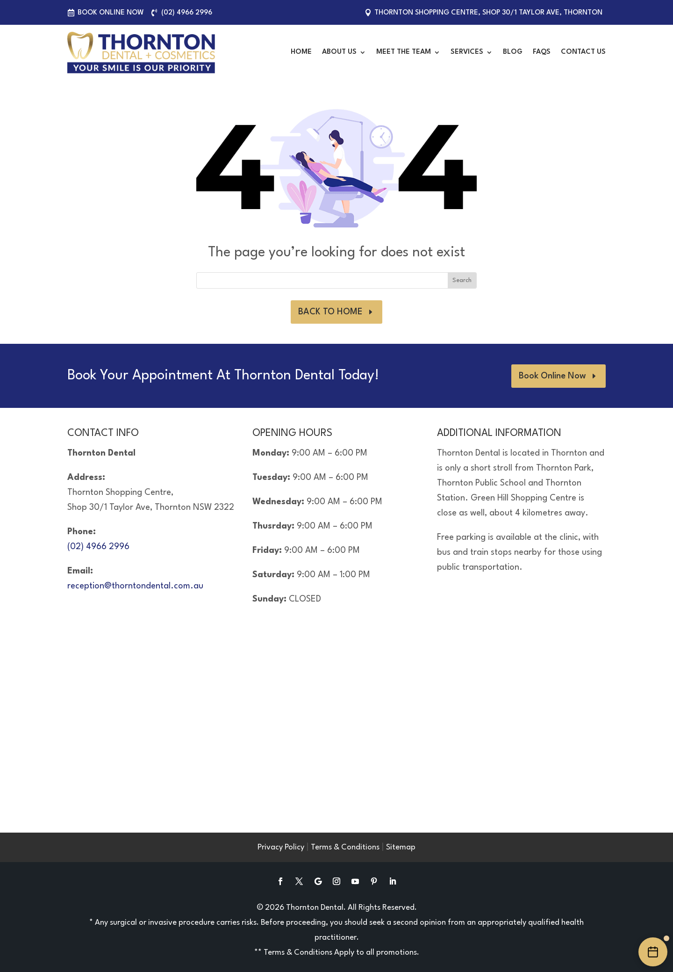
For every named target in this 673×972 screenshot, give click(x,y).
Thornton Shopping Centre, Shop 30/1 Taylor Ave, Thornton (488, 12)
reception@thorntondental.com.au (135, 586)
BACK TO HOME (330, 312)
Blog (513, 52)
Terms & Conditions (345, 847)
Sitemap (400, 847)
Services (467, 52)
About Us (339, 52)
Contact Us (583, 52)
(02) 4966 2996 (186, 12)
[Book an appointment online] (652, 951)
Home (301, 52)
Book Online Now (111, 12)
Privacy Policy (281, 847)
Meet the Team (403, 52)
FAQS (542, 52)
